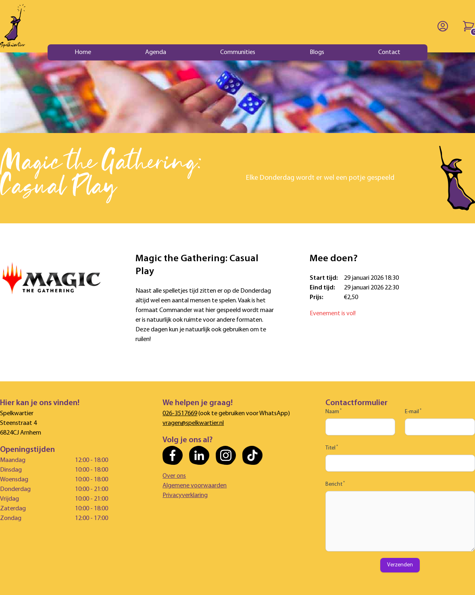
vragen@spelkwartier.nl (193, 423)
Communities (237, 52)
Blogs (317, 52)
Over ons (174, 476)
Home (83, 52)
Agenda (155, 52)
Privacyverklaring (185, 495)
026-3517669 (179, 413)
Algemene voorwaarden (194, 486)
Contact (389, 52)
